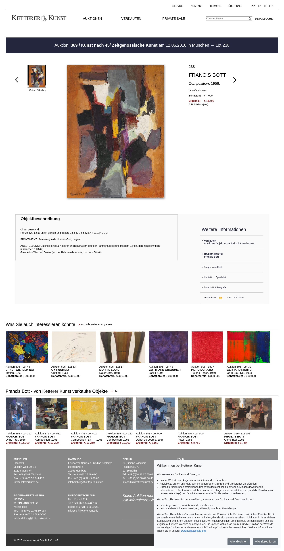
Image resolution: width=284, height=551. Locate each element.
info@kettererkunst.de (26, 482)
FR (271, 6)
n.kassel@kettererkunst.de (83, 510)
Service (177, 6)
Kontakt (196, 6)
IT (265, 6)
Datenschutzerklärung (193, 530)
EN (260, 6)
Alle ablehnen (238, 541)
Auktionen (92, 18)
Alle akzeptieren (265, 541)
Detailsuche (264, 18)
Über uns (234, 6)
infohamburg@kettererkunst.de (85, 482)
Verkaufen (131, 18)
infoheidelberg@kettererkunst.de (32, 518)
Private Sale (173, 18)
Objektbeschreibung (40, 218)
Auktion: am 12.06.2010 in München (132, 45)
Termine (215, 6)
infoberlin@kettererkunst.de (138, 482)
